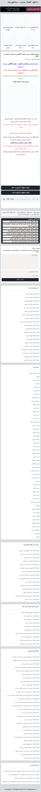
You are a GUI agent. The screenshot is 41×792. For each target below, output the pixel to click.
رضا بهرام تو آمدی (20, 27)
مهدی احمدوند (35, 509)
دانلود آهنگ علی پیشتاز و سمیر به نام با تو (25, 241)
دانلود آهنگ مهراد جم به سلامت (31, 561)
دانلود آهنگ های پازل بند (32, 339)
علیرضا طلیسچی (35, 471)
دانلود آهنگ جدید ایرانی (24, 214)
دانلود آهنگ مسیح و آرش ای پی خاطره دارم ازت (27, 688)
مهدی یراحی (36, 512)
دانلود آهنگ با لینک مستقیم (9, 212)
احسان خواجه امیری (34, 373)
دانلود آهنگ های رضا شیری (32, 342)
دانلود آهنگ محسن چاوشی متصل (30, 674)
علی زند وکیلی (35, 460)
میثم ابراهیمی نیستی (8, 47)
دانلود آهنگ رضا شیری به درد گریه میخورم (28, 692)
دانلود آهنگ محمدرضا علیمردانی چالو (29, 640)
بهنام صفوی (36, 404)
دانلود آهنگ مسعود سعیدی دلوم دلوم (29, 644)
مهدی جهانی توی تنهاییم (8, 29)
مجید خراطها (36, 488)
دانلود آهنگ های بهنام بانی (32, 329)
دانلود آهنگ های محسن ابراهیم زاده (29, 349)
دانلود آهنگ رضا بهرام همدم (31, 630)
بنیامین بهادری (35, 401)
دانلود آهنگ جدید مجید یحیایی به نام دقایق (28, 723)
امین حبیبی (36, 390)
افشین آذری (36, 380)
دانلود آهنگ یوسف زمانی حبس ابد (30, 712)
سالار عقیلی (36, 429)
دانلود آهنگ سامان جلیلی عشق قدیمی (29, 578)
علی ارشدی (36, 457)
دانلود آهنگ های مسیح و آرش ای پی (29, 322)
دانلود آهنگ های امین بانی (32, 294)
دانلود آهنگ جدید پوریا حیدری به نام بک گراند (23, 221)
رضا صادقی (36, 415)
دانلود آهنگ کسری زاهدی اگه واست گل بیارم (27, 633)
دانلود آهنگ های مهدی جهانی (31, 301)
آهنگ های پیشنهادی (33, 9)
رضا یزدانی (36, 418)
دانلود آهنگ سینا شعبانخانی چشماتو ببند (28, 699)
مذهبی (37, 505)
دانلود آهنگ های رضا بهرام (32, 318)
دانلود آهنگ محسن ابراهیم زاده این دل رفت (27, 671)
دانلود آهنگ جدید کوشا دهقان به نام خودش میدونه (25, 705)
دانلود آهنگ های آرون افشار (31, 311)
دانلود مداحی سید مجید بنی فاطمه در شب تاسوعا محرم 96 (24, 774)
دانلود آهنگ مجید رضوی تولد (31, 557)
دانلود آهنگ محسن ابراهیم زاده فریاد (29, 575)
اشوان (37, 376)
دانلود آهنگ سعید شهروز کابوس (31, 744)
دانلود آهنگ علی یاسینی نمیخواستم (30, 585)
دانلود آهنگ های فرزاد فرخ (32, 297)
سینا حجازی (36, 443)
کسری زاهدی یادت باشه (20, 47)
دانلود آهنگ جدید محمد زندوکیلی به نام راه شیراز (22, 234)
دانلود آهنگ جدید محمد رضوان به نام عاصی (24, 228)
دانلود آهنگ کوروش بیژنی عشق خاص (29, 568)
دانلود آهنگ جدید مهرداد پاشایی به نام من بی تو (26, 702)
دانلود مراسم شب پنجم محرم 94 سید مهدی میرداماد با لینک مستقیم (21, 771)
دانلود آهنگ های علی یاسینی (31, 325)
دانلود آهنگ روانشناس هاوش (31, 740)
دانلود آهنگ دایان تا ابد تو (32, 623)
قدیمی (37, 481)
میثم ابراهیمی (35, 523)
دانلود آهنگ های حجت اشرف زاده (30, 353)
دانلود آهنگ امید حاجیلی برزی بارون (29, 681)
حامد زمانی (36, 408)
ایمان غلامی (36, 394)
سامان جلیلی (36, 432)
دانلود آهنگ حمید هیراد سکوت (31, 592)
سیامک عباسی (35, 439)
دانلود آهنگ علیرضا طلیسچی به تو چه (29, 747)
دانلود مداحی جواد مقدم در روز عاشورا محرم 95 (27, 778)
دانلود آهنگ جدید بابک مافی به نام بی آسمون (27, 751)
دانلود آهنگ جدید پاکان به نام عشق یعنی (25, 236)
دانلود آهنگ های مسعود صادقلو (31, 315)
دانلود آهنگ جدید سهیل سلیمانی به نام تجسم (27, 667)
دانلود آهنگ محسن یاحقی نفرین (30, 678)
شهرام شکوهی (35, 453)
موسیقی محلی (35, 519)
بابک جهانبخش (35, 397)
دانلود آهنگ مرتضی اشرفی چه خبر (30, 664)
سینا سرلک (36, 446)
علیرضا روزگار (35, 467)
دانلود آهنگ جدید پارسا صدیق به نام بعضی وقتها (26, 660)
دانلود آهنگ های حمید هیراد (31, 346)
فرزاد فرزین (36, 474)
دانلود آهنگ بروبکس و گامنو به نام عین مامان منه (23, 231)
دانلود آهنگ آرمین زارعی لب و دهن (29, 554)
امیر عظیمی (36, 387)
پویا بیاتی (37, 533)
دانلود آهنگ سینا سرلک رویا (31, 758)
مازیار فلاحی (36, 484)
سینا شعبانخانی (35, 450)
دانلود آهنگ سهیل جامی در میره (30, 685)
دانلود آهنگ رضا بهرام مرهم (31, 619)
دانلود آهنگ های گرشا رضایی (31, 304)
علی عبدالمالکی (35, 464)
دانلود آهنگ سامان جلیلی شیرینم (30, 571)
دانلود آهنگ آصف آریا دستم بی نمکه (29, 564)
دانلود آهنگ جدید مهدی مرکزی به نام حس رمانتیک (26, 657)
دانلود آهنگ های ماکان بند (32, 335)
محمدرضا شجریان (34, 502)
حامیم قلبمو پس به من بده (33, 29)
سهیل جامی (36, 436)
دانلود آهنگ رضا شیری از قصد (31, 616)
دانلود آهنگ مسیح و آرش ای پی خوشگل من (28, 716)
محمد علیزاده (36, 498)
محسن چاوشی (35, 491)
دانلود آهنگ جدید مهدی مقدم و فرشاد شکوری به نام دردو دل (23, 695)
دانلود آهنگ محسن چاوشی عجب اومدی (29, 550)
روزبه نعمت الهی (35, 422)
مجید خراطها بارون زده (33, 47)
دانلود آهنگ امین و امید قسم (31, 733)
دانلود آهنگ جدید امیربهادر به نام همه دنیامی (24, 239)
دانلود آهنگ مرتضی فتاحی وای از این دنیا (28, 709)
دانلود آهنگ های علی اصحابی (31, 360)
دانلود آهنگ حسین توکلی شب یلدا (30, 637)
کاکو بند (37, 537)
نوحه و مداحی (35, 526)
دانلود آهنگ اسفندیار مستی (31, 719)
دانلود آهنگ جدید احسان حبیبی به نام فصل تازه (26, 737)
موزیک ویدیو (36, 516)
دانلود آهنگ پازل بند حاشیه (32, 599)
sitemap (37, 13)
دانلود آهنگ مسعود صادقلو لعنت (30, 589)
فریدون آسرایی (35, 478)
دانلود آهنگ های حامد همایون (31, 332)
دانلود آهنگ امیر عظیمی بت (32, 582)
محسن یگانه (36, 495)
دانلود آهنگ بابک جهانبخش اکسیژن (30, 754)
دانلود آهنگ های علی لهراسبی (31, 356)
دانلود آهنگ (34, 64)
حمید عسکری (35, 411)
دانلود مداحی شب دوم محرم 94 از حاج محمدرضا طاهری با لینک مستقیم (20, 781)
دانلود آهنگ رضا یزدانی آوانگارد (30, 726)
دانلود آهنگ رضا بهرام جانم (32, 626)
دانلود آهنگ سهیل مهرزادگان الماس (30, 612)
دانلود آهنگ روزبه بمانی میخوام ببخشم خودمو (27, 596)
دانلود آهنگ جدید (33, 70)
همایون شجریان (35, 530)
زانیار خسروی (35, 425)
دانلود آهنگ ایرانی (21, 212)
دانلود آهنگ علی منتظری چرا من (31, 730)
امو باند (37, 383)
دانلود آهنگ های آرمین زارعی (31, 308)
